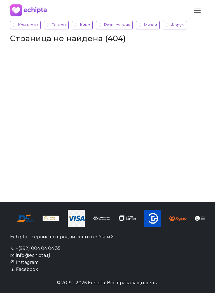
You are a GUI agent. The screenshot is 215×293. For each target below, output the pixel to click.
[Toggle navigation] (197, 10)
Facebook (24, 269)
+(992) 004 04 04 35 (35, 248)
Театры (56, 24)
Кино (82, 24)
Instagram (24, 262)
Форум (174, 24)
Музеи (148, 24)
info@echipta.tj (30, 255)
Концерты (25, 24)
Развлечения (114, 24)
